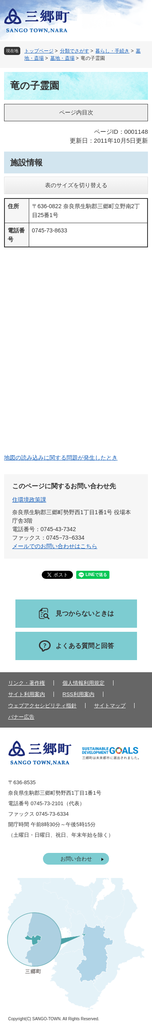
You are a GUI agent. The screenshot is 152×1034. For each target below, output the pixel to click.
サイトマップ (110, 706)
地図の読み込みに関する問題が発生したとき (61, 457)
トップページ (39, 51)
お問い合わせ (76, 859)
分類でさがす (74, 51)
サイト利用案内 (26, 694)
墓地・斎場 (62, 58)
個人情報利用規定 (83, 683)
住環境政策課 (29, 499)
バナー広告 (21, 717)
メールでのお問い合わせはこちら (54, 546)
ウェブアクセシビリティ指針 (42, 706)
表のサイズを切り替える (76, 185)
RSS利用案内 (78, 694)
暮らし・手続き (112, 51)
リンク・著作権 (26, 683)
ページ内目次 (76, 112)
